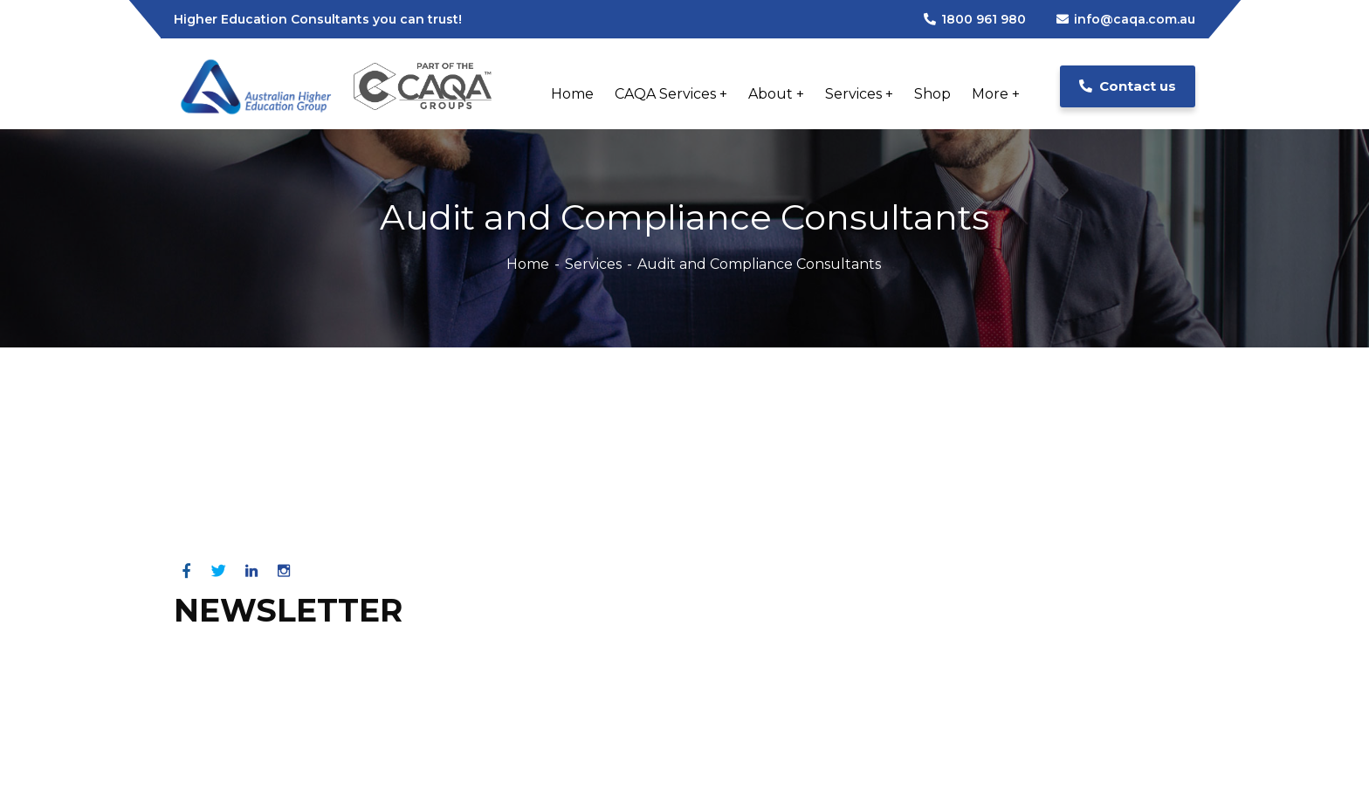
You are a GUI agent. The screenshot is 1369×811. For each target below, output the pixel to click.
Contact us (1127, 86)
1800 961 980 (975, 19)
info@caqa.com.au (1125, 19)
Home (527, 264)
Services (593, 264)
